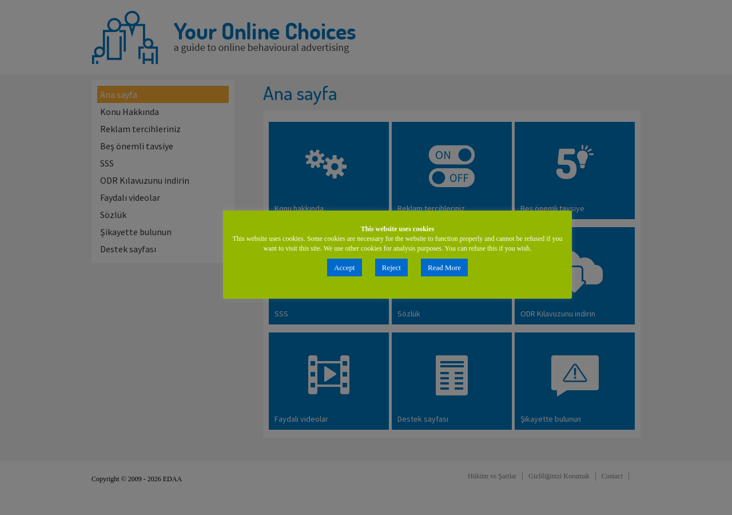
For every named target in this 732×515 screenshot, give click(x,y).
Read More (444, 267)
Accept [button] (344, 267)
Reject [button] (391, 267)
